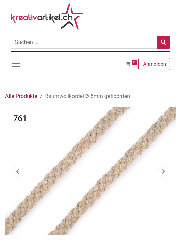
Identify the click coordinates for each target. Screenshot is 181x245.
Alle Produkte (21, 96)
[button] (18, 171)
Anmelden (154, 64)
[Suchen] (163, 42)
